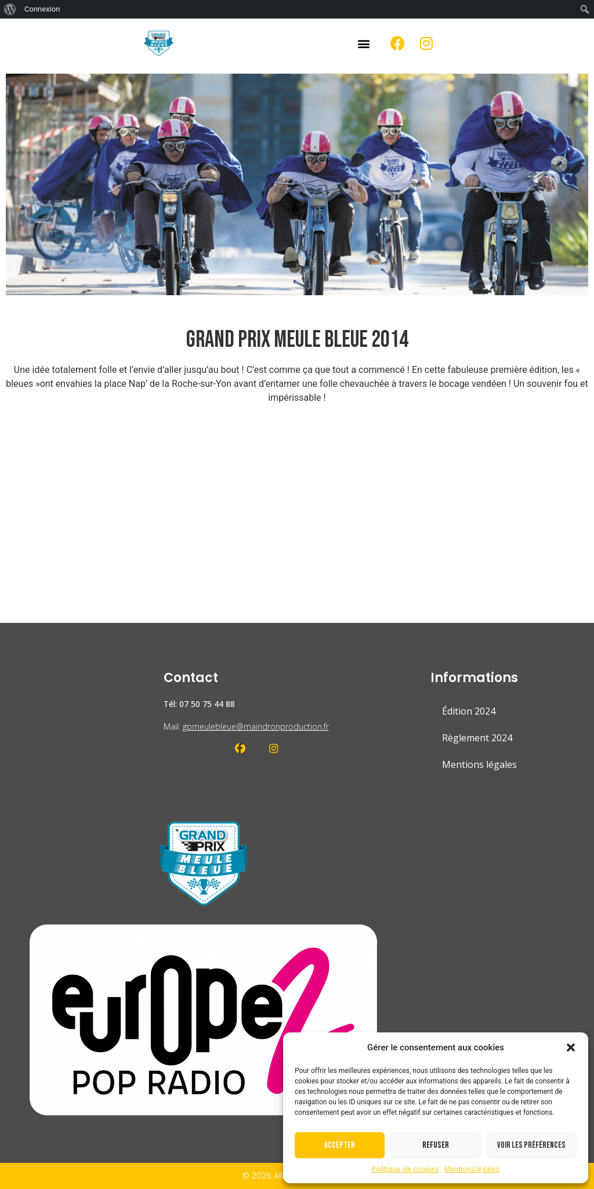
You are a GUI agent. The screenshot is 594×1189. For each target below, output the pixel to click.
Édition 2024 (468, 711)
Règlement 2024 (477, 737)
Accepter (339, 1145)
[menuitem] (10, 9)
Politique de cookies (405, 1169)
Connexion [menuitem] (42, 9)
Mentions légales (471, 1169)
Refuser (435, 1145)
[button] (571, 1047)
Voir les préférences (531, 1145)
